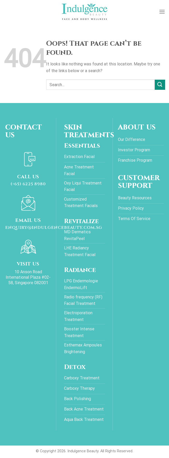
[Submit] (160, 85)
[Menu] (162, 11)
